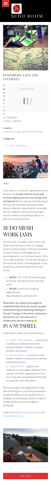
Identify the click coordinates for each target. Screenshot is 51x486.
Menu (5, 3)
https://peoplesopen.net (29, 412)
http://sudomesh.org (13, 415)
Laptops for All (16, 366)
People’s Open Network (20, 340)
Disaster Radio (16, 355)
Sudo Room (27, 16)
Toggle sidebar (25, 476)
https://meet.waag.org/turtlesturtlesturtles (23, 131)
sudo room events (18, 145)
